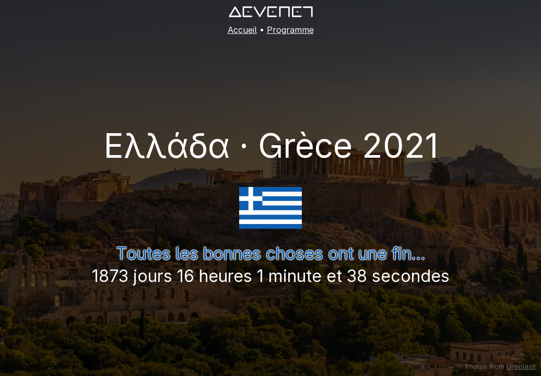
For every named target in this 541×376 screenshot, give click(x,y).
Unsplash (521, 366)
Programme (290, 30)
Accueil (242, 30)
